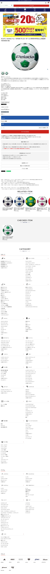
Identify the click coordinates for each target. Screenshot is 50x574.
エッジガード (28, 275)
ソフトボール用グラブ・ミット (6, 274)
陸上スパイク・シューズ (5, 505)
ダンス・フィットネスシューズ (30, 377)
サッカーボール (13, 169)
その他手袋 (3, 290)
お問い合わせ (15, 567)
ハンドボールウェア (4, 340)
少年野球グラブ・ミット (5, 272)
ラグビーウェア (28, 340)
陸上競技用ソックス (4, 248)
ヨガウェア (27, 370)
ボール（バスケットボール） (5, 327)
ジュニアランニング (4, 485)
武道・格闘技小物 (4, 407)
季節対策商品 (28, 469)
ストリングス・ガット (4, 304)
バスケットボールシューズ (5, 322)
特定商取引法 (15, 569)
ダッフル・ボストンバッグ (30, 489)
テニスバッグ (28, 278)
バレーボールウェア (29, 324)
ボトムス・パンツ (4, 460)
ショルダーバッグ (28, 485)
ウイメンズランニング (4, 484)
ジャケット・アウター (4, 458)
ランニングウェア (28, 356)
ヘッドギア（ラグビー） (29, 341)
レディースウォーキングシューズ (6, 372)
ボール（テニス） (28, 285)
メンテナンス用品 (4, 293)
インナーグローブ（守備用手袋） (6, 288)
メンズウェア (28, 404)
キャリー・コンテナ (4, 425)
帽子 (26, 397)
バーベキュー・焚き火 (4, 436)
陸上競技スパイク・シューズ (5, 243)
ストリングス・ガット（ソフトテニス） (32, 288)
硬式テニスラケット (29, 269)
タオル (27, 476)
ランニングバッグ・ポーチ (30, 362)
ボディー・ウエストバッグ (30, 487)
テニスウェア (28, 280)
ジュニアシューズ (29, 417)
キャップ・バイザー (29, 282)
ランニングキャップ (29, 360)
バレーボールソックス (4, 522)
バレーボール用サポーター (30, 325)
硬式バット (3, 275)
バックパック (28, 482)
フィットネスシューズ (4, 503)
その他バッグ (28, 490)
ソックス (27, 283)
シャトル (2, 309)
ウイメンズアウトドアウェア (30, 386)
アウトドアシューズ (29, 391)
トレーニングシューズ (29, 249)
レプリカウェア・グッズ (5, 325)
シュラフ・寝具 (3, 430)
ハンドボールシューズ (4, 338)
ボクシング (3, 405)
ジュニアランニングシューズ (30, 354)
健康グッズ (3, 386)
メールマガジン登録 (16, 568)
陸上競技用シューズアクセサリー (6, 245)
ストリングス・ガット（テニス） (31, 272)
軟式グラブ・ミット (4, 270)
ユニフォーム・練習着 (4, 287)
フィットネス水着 (4, 352)
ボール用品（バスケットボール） (6, 328)
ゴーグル (2, 357)
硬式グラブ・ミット (4, 269)
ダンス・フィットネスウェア (30, 375)
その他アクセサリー (7, 161)
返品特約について (25, 145)
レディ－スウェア (28, 405)
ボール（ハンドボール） (5, 341)
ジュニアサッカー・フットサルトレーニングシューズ (9, 492)
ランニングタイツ (28, 357)
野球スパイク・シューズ (5, 282)
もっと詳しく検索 (31, 5)
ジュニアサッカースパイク (30, 245)
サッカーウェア (28, 254)
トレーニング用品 (4, 384)
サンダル (2, 510)
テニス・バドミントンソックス (6, 518)
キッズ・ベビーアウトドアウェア (31, 388)
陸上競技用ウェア (4, 246)
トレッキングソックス (4, 524)
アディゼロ (17, 7)
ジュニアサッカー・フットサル (31, 248)
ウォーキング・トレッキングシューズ (7, 508)
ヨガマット (27, 372)
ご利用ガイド (15, 565)
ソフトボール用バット (4, 280)
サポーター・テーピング (30, 474)
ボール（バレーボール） (30, 327)
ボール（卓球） (28, 309)
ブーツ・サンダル (28, 418)
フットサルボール (29, 259)
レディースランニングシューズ (31, 352)
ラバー (27, 304)
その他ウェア (3, 461)
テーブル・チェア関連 (4, 431)
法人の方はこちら (4, 565)
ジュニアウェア (28, 407)
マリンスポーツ (3, 360)
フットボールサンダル (29, 253)
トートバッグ (28, 484)
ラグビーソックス (4, 526)
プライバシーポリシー (17, 571)
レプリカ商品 (28, 256)
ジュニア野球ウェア (4, 285)
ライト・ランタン (3, 441)
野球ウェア (3, 283)
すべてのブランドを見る (22, 552)
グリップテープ (28, 274)
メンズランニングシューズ (30, 351)
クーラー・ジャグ (4, 426)
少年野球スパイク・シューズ (5, 495)
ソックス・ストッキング (4, 296)
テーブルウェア (3, 433)
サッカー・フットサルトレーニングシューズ (8, 490)
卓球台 (27, 312)
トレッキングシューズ (29, 393)
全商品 (5, 165)
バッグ (2, 316)
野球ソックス (3, 519)
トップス (2, 456)
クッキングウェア (4, 428)
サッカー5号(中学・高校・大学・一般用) (10, 163)
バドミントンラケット (4, 303)
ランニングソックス (29, 359)
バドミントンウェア (4, 307)
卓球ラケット (28, 303)
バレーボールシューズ (29, 322)
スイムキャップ (3, 356)
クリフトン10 (22, 7)
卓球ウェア (27, 307)
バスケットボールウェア (5, 324)
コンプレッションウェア (29, 409)
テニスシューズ (28, 277)
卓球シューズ (28, 306)
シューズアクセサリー (29, 251)
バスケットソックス (4, 521)
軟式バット (3, 277)
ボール (13, 161)
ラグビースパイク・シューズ (30, 338)
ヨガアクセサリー (29, 373)
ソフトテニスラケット (29, 270)
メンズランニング (4, 482)
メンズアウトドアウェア (30, 384)
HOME (2, 161)
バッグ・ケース (3, 291)
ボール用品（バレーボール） (30, 328)
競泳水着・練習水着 (4, 351)
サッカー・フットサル (20, 163)
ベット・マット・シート (4, 439)
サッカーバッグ (28, 261)
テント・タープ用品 (4, 434)
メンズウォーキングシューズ (5, 370)
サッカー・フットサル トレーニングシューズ (33, 246)
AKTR (32, 7)
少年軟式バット (3, 278)
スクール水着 (3, 354)
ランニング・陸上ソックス (5, 516)
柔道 (1, 404)
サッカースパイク (29, 243)
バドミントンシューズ (27, 7)
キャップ (27, 412)
